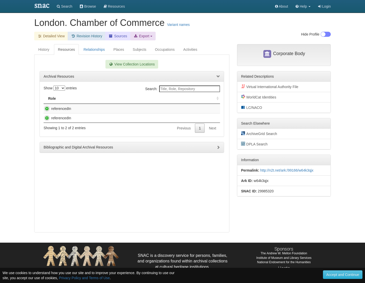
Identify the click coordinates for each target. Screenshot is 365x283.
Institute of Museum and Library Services (283, 258)
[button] (303, 6)
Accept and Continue (342, 275)
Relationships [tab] (94, 49)
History (43, 49)
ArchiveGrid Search (259, 133)
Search (64, 6)
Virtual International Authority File (269, 86)
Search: (182, 89)
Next (212, 138)
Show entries (60, 88)
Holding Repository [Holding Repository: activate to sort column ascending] (178, 98)
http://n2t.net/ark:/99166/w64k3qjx (286, 170)
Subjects (140, 49)
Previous (184, 138)
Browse (88, 6)
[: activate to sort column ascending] (215, 98)
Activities (190, 49)
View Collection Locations (132, 64)
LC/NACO (251, 107)
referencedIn (56, 109)
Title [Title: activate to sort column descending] (77, 98)
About (281, 6)
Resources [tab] (66, 49)
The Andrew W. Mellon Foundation (284, 253)
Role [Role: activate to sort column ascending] (52, 98)
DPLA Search (254, 144)
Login (324, 6)
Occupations (165, 49)
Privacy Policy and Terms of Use (84, 278)
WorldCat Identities (258, 97)
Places (119, 49)
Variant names (178, 25)
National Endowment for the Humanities (284, 262)
